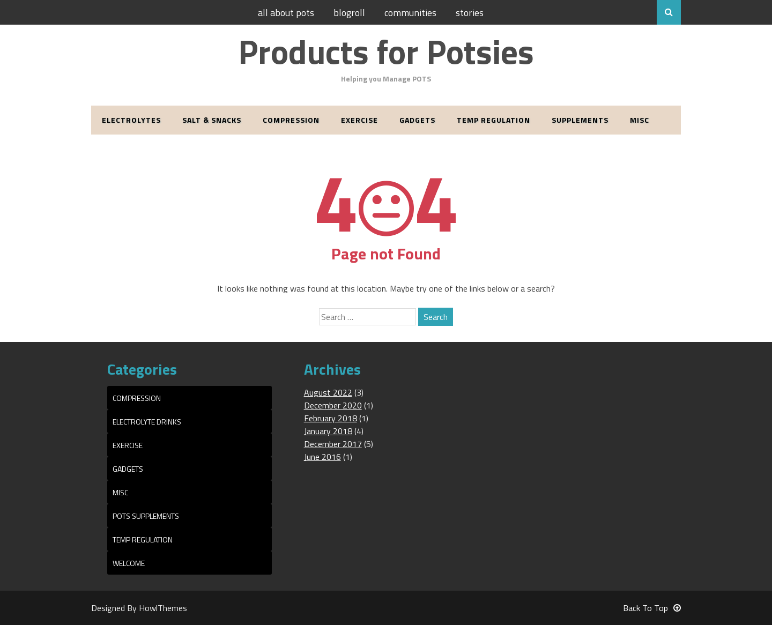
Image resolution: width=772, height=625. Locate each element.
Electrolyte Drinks (147, 421)
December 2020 (333, 405)
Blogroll (349, 12)
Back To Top (652, 607)
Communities (410, 12)
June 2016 (322, 456)
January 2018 (328, 431)
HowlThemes (163, 607)
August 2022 (328, 392)
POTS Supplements (146, 516)
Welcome (129, 563)
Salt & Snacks (211, 119)
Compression (291, 119)
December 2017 (333, 443)
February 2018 (330, 418)
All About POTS (286, 12)
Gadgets (417, 119)
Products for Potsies (386, 51)
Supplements (580, 119)
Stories (470, 12)
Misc (639, 119)
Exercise (359, 119)
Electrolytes (131, 119)
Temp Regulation (493, 119)
